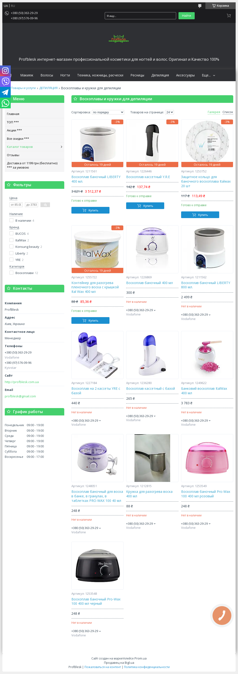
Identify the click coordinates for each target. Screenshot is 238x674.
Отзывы (13, 155)
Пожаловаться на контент (102, 667)
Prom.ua (140, 658)
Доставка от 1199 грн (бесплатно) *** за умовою (32, 165)
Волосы (46, 75)
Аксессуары (185, 75)
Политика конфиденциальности (147, 667)
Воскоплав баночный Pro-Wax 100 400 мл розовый (205, 493)
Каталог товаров (20, 147)
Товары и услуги (23, 88)
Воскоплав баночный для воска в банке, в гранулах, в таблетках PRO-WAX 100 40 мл (97, 496)
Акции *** (14, 130)
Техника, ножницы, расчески (100, 75)
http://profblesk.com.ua (22, 382)
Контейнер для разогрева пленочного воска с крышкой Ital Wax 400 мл (95, 287)
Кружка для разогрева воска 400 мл (149, 493)
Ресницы (137, 75)
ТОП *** (13, 122)
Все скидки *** (18, 138)
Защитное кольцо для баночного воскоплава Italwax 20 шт (206, 181)
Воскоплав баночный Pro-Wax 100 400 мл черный (95, 601)
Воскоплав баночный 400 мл (149, 283)
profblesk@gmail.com (20, 396)
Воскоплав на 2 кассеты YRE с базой (95, 390)
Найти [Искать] (186, 15)
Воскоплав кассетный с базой (150, 388)
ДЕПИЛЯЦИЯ (48, 88)
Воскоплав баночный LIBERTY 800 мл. (205, 285)
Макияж (26, 75)
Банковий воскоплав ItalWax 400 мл (204, 390)
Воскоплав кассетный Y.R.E (148, 177)
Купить (93, 210)
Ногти (65, 75)
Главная (13, 114)
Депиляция (160, 75)
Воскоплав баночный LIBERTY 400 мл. (95, 179)
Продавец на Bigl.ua (119, 662)
